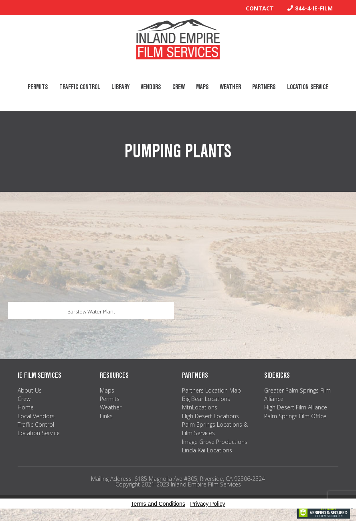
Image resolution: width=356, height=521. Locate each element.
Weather (110, 408)
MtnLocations (199, 408)
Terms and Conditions (158, 505)
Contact (260, 8)
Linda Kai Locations (207, 451)
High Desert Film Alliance (295, 408)
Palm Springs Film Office (295, 417)
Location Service (39, 434)
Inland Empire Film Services (178, 39)
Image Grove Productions (214, 442)
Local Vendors (36, 417)
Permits (109, 400)
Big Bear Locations (206, 400)
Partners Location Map (211, 391)
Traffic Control (36, 425)
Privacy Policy (207, 505)
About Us (30, 391)
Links (106, 417)
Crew (24, 400)
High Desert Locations (210, 417)
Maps (107, 391)
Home (26, 408)
